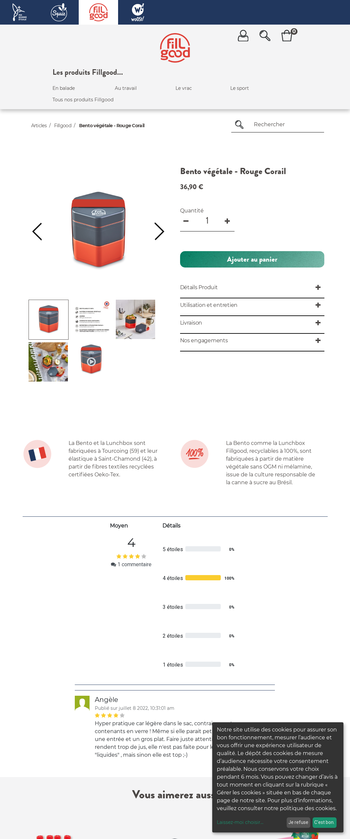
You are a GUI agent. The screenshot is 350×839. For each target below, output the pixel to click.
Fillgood (62, 126)
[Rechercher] (239, 124)
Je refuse (298, 822)
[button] (37, 231)
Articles (39, 126)
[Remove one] (186, 220)
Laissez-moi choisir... (240, 822)
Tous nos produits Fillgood (82, 100)
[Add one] (228, 220)
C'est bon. (324, 822)
